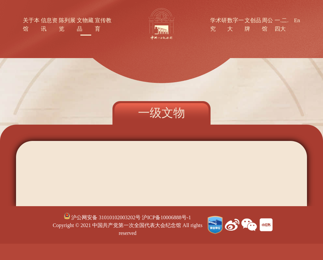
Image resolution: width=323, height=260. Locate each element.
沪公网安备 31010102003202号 (102, 217)
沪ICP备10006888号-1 (166, 217)
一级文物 (161, 112)
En (297, 20)
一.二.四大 (282, 24)
